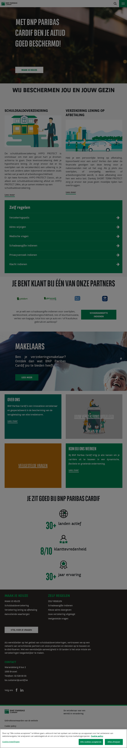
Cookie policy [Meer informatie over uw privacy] (97, 736)
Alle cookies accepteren (90, 742)
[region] (63, 738)
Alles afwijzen (114, 742)
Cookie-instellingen (11, 741)
